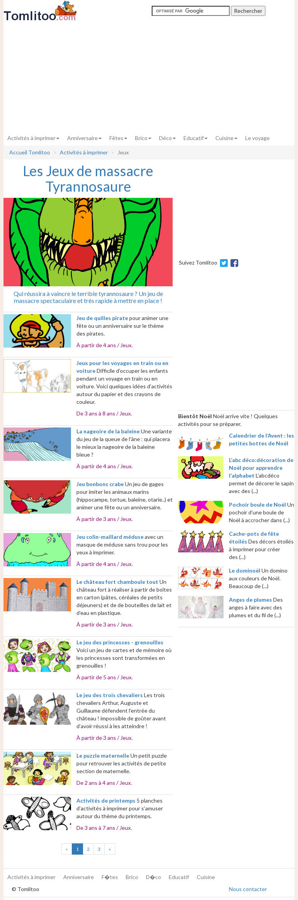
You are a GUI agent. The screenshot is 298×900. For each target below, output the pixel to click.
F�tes (110, 877)
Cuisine (226, 138)
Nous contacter (248, 889)
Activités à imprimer (33, 138)
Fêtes (118, 138)
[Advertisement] (149, 76)
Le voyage (257, 138)
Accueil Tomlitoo (29, 152)
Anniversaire (84, 138)
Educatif (196, 138)
